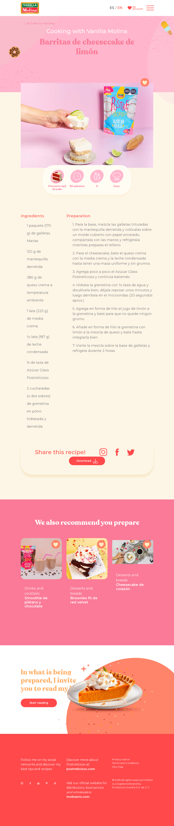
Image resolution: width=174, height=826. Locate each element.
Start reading (39, 703)
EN (119, 8)
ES (112, 8)
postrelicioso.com (80, 769)
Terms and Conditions (125, 762)
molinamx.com (77, 797)
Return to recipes (39, 24)
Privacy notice (121, 759)
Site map (117, 766)
